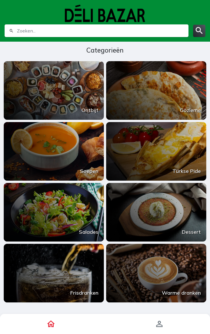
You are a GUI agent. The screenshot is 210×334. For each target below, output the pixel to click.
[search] (102, 31)
